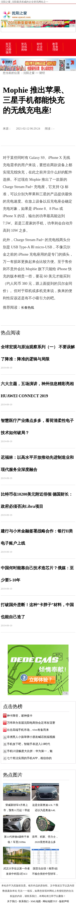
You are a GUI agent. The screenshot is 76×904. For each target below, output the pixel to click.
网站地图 (47, 901)
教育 (55, 44)
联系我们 (24, 901)
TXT (54, 901)
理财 (55, 49)
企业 (40, 47)
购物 (24, 49)
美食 (55, 47)
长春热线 (27, 307)
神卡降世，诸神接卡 (19, 715)
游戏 (24, 47)
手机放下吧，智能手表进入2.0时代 (28, 744)
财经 (39, 44)
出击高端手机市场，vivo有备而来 (28, 729)
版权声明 (64, 901)
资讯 (24, 44)
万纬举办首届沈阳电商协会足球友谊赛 (31, 722)
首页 (8, 44)
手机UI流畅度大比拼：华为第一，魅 (29, 751)
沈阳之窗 (29, 72)
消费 (8, 49)
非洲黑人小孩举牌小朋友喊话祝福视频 (31, 736)
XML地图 (36, 901)
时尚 (40, 49)
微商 (8, 52)
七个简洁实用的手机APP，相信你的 (29, 758)
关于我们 (12, 901)
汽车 (8, 47)
